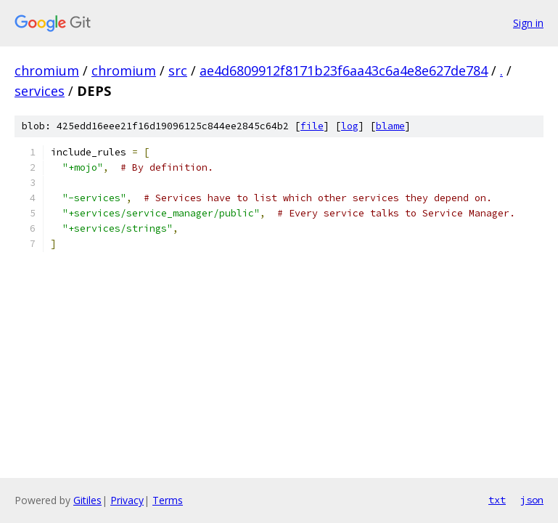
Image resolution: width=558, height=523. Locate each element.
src (177, 70)
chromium (47, 70)
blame (390, 126)
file (312, 126)
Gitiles (87, 500)
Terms (167, 500)
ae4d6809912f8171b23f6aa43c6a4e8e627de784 (344, 70)
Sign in (528, 23)
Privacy (127, 500)
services (40, 91)
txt (497, 499)
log (349, 126)
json (531, 499)
